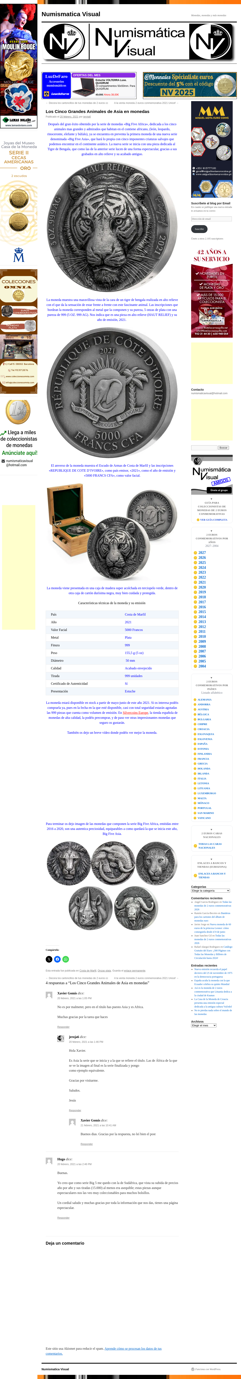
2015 (199, 612)
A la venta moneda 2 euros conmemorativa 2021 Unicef (146, 103)
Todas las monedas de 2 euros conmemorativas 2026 (213, 906)
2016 (199, 607)
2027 (199, 553)
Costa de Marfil (88, 970)
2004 (199, 666)
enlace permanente (134, 970)
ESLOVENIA (202, 739)
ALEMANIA (202, 700)
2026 (199, 558)
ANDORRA (201, 704)
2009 (199, 641)
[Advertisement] (18, 567)
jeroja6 (87, 116)
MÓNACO (201, 803)
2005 (199, 661)
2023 (199, 572)
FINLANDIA (202, 754)
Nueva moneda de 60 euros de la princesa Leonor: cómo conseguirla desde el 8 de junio (212, 928)
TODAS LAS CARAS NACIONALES (207, 846)
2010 (199, 636)
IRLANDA (201, 773)
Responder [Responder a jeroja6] (75, 1110)
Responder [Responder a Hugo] (63, 1217)
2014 (199, 617)
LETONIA (201, 783)
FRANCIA (201, 759)
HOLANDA (201, 768)
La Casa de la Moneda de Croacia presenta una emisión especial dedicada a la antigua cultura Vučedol (213, 1003)
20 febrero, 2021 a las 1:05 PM (74, 998)
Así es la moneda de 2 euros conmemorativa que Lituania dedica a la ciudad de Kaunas (213, 991)
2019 (199, 592)
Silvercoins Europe (135, 712)
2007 (199, 651)
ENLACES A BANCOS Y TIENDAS (209, 875)
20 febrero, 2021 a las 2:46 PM (74, 1164)
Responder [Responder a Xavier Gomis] (63, 1027)
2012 (199, 627)
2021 (199, 582)
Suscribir (199, 229)
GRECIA (200, 764)
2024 (199, 568)
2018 (199, 597)
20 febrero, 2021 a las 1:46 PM (86, 1041)
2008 (199, 646)
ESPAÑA (200, 744)
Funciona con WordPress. (208, 1369)
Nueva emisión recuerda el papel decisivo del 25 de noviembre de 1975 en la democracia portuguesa (213, 973)
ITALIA (199, 778)
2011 (199, 631)
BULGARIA (202, 719)
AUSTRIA (201, 709)
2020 (199, 587)
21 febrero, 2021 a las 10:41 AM (98, 1125)
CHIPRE (200, 724)
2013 (199, 622)
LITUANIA (201, 788)
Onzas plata (104, 970)
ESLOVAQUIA (203, 734)
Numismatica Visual (71, 14)
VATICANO (202, 818)
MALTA (200, 798)
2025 (199, 563)
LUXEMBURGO (204, 793)
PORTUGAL (202, 808)
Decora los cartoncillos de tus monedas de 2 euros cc (77, 103)
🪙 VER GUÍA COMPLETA (212, 519)
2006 (199, 656)
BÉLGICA (201, 714)
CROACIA (201, 729)
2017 (199, 602)
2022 (199, 577)
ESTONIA (201, 749)
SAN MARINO (203, 813)
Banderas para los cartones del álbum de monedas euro (212, 917)
